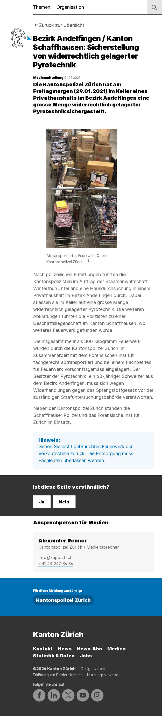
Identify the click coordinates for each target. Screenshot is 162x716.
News (65, 648)
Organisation (70, 7)
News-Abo (89, 648)
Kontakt (43, 648)
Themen (41, 7)
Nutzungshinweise (102, 675)
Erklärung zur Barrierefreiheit (57, 675)
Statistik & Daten (54, 655)
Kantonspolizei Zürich (63, 600)
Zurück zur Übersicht (61, 25)
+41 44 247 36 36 (55, 563)
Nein (64, 501)
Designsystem (93, 668)
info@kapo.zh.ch (55, 557)
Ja (41, 501)
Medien (116, 648)
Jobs (86, 655)
